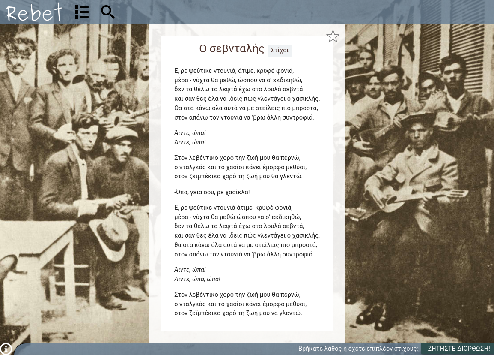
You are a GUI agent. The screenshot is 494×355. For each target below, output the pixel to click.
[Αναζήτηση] (163, 12)
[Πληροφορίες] (6, 348)
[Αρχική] (34, 12)
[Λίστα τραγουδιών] (81, 12)
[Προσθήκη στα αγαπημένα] (332, 36)
